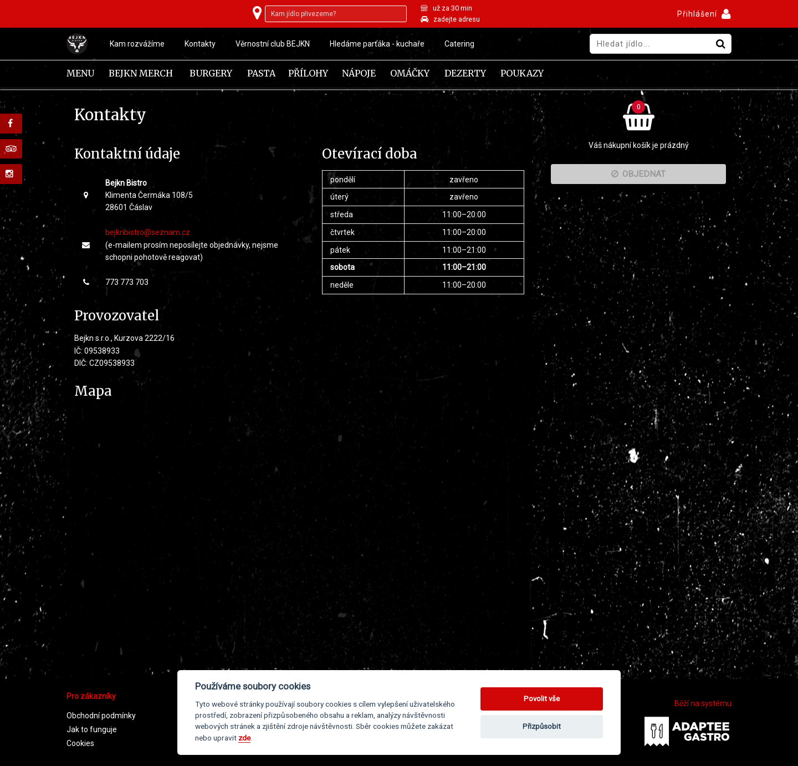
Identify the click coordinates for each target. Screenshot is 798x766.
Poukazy (522, 73)
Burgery (211, 73)
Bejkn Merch (141, 73)
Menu (80, 73)
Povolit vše (542, 698)
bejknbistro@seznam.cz (147, 232)
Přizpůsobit (542, 726)
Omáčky (409, 73)
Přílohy (308, 73)
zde (244, 737)
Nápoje (359, 73)
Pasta (261, 73)
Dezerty (465, 73)
